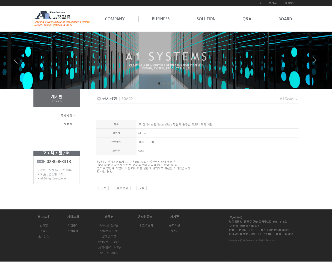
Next (314, 62)
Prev (17, 62)
